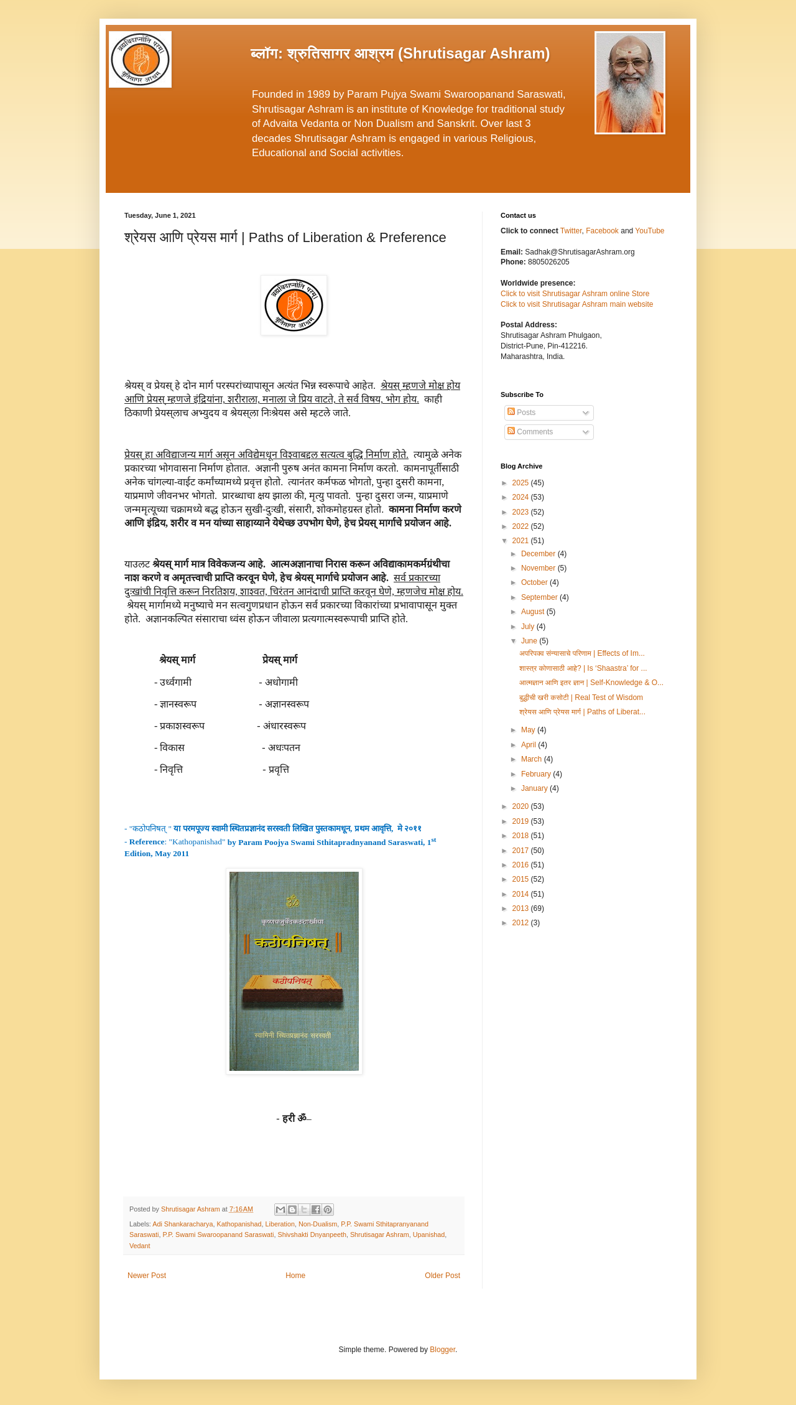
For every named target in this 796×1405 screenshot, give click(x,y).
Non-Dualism (317, 1224)
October (535, 582)
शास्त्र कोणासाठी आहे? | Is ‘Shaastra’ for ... (583, 668)
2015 (521, 879)
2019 (521, 821)
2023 (521, 512)
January (535, 788)
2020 (521, 806)
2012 (521, 922)
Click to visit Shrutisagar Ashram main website (577, 304)
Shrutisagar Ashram (379, 1234)
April (529, 744)
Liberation (280, 1224)
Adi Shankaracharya (182, 1224)
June (530, 641)
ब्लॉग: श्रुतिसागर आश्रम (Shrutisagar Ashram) (400, 53)
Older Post (442, 1275)
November (539, 568)
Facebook (603, 230)
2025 (521, 482)
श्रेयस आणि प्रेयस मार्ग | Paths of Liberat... (582, 711)
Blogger (442, 1349)
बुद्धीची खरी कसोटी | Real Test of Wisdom (581, 697)
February (537, 774)
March (532, 759)
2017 (521, 850)
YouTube (649, 230)
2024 (521, 497)
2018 (521, 835)
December (539, 553)
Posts (521, 412)
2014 (521, 894)
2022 (521, 526)
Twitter (571, 230)
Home (295, 1275)
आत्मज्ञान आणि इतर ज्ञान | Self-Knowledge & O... (591, 682)
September (540, 597)
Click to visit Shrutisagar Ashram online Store (575, 293)
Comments (530, 431)
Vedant (139, 1245)
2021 (521, 540)
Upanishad (429, 1234)
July (529, 626)
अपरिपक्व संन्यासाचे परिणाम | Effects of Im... (582, 653)
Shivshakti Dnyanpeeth (311, 1234)
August (534, 611)
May (529, 730)
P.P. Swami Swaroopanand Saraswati (218, 1234)
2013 (521, 908)
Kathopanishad (238, 1224)
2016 (521, 865)
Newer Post (146, 1275)
